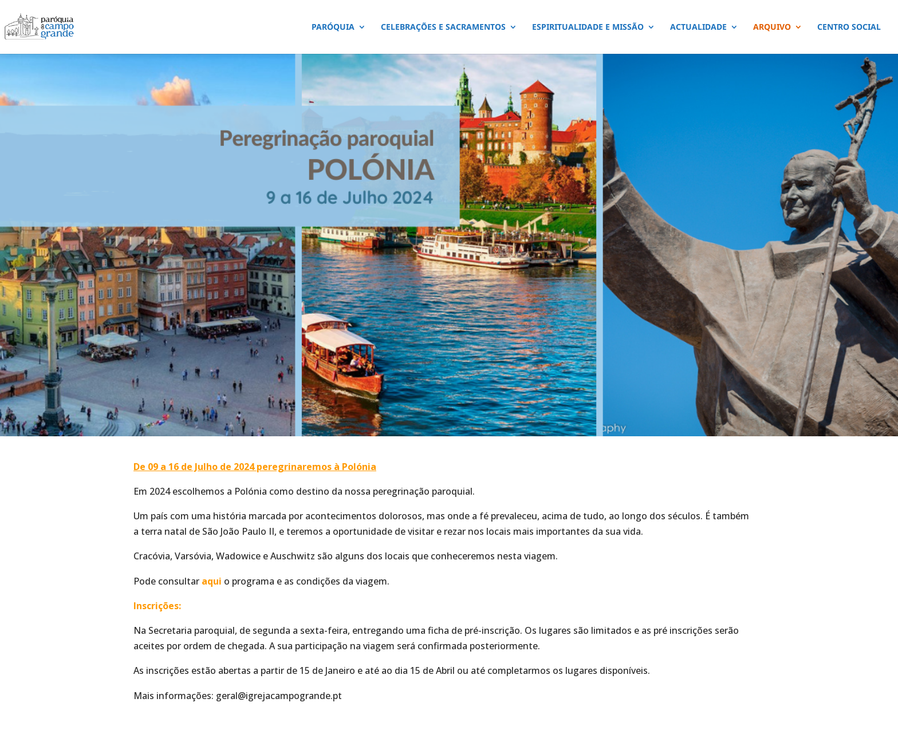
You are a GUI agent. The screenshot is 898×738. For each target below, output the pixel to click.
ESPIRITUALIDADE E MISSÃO (588, 27)
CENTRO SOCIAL (849, 27)
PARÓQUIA (333, 27)
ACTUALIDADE (698, 27)
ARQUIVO (772, 27)
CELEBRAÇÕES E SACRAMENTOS (443, 27)
